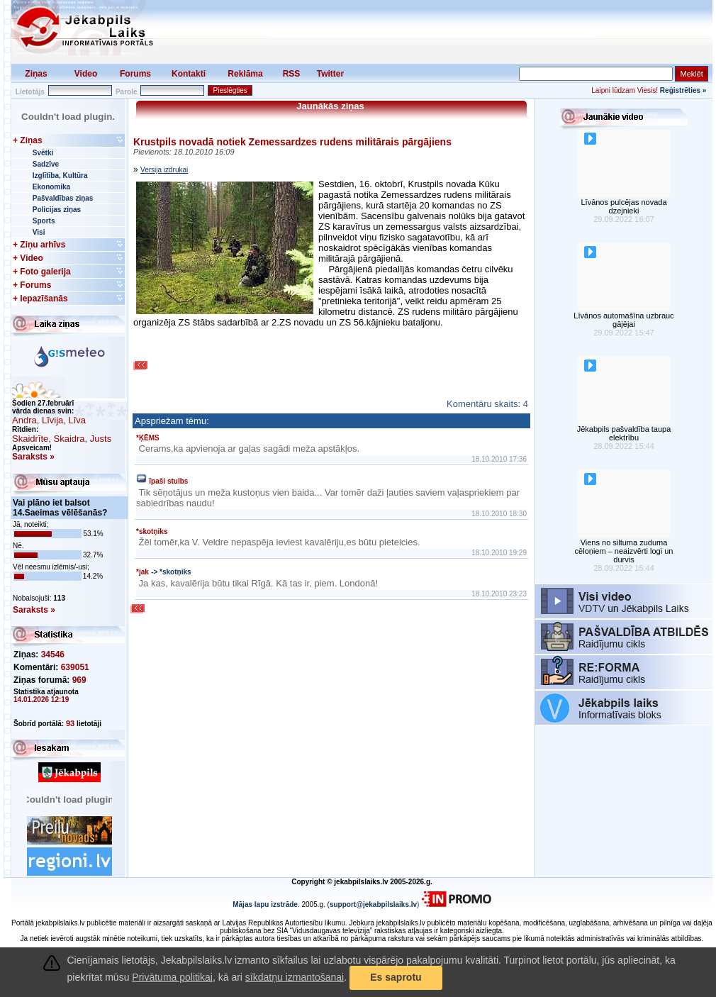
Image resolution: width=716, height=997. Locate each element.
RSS (292, 74)
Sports (44, 221)
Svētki (43, 153)
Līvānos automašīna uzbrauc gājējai (623, 319)
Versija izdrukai (164, 170)
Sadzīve (46, 164)
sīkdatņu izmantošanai (294, 977)
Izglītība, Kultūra (60, 175)
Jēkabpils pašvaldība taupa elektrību (624, 433)
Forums (135, 74)
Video (85, 74)
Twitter (330, 74)
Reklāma (245, 74)
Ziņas (36, 74)
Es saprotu (395, 977)
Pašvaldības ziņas (63, 198)
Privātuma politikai (172, 977)
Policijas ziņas (57, 209)
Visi (39, 232)
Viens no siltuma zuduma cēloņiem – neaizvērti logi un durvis (624, 551)
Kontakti (189, 74)
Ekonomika (51, 187)
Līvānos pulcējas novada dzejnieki (623, 206)
